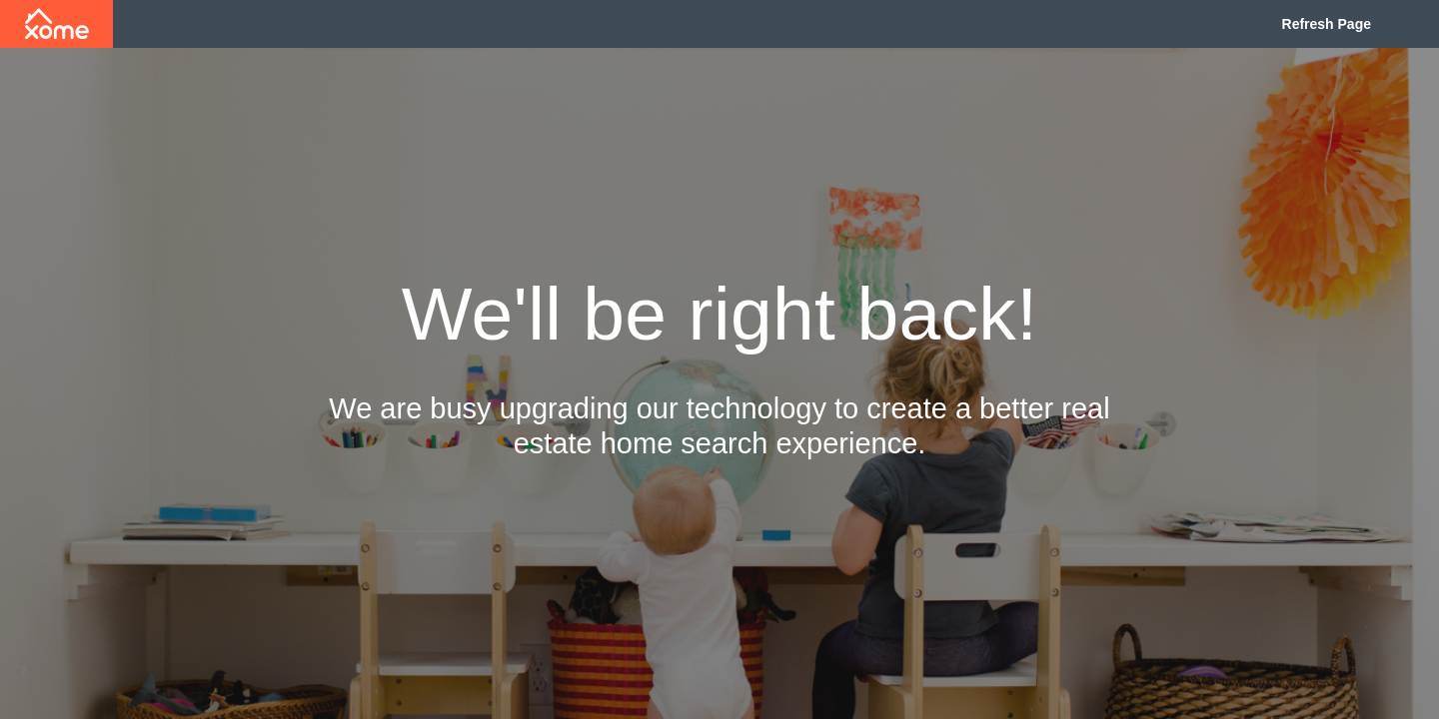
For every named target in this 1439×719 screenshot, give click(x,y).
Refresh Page (1326, 24)
